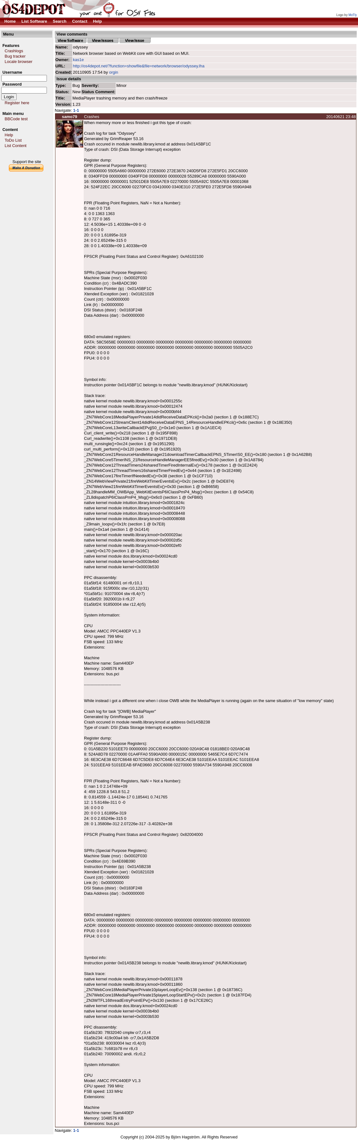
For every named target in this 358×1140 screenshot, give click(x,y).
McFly (353, 15)
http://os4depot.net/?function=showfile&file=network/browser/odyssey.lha (138, 66)
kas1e (78, 59)
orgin (113, 72)
